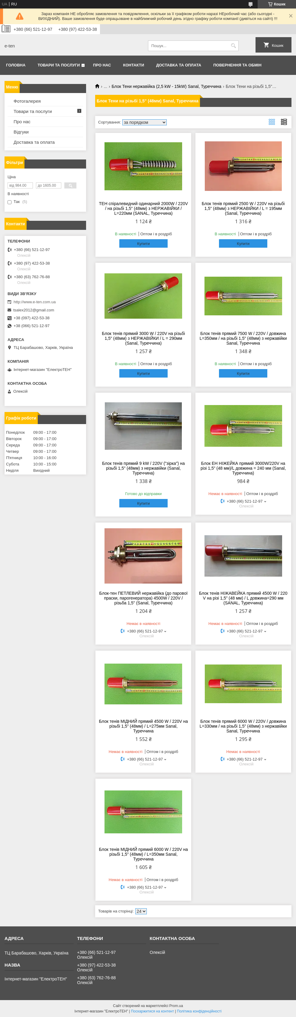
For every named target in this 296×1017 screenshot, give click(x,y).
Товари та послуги (58, 65)
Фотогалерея (27, 101)
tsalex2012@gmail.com (33, 310)
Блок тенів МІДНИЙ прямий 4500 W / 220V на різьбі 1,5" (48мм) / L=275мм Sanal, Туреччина (143, 726)
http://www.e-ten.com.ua (35, 302)
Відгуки (21, 131)
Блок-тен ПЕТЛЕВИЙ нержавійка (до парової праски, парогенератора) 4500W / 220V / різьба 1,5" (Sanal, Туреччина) (143, 598)
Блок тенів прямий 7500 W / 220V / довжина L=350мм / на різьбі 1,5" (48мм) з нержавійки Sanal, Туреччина (243, 338)
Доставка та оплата (178, 65)
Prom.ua (176, 1006)
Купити (143, 243)
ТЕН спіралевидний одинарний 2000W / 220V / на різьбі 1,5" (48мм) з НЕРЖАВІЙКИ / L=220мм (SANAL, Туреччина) (143, 208)
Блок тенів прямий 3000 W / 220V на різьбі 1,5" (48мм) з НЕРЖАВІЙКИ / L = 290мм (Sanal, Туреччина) (143, 338)
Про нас (102, 65)
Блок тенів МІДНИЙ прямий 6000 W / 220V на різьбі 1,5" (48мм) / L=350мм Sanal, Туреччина (143, 854)
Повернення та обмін (237, 65)
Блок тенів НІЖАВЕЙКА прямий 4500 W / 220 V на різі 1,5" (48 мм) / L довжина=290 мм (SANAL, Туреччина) (243, 598)
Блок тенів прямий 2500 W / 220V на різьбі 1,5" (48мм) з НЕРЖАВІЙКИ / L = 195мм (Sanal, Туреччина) (243, 208)
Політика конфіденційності (199, 1011)
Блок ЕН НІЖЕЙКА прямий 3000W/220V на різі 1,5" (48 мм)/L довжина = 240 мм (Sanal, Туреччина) (243, 468)
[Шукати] (233, 45)
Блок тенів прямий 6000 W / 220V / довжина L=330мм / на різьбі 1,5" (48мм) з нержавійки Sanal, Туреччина (243, 726)
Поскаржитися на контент (152, 1011)
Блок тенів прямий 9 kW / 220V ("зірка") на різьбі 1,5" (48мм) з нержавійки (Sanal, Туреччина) (143, 468)
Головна (15, 65)
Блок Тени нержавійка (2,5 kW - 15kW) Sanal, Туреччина (166, 86)
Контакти (133, 65)
